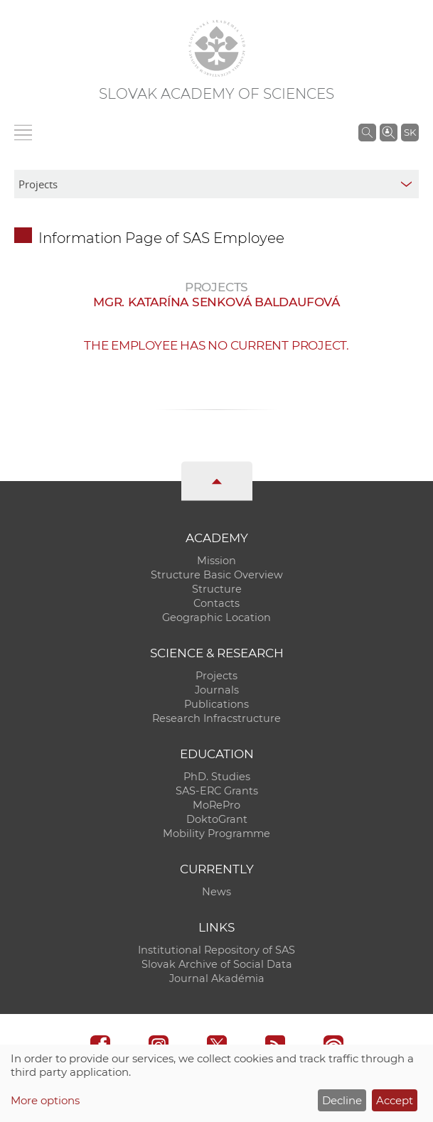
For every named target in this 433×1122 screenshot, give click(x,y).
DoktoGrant (216, 819)
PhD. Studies (216, 776)
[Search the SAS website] (367, 132)
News (216, 891)
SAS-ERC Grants (217, 790)
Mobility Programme (216, 833)
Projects (216, 675)
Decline (342, 1100)
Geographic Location (216, 617)
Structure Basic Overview (217, 574)
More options (45, 1100)
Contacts (216, 603)
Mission (216, 560)
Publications (216, 704)
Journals (217, 690)
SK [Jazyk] (410, 132)
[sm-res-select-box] (216, 184)
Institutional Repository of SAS (216, 950)
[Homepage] (216, 48)
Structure (217, 589)
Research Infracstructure (216, 718)
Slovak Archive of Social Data (216, 964)
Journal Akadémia (216, 978)
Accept (394, 1100)
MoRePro (216, 805)
